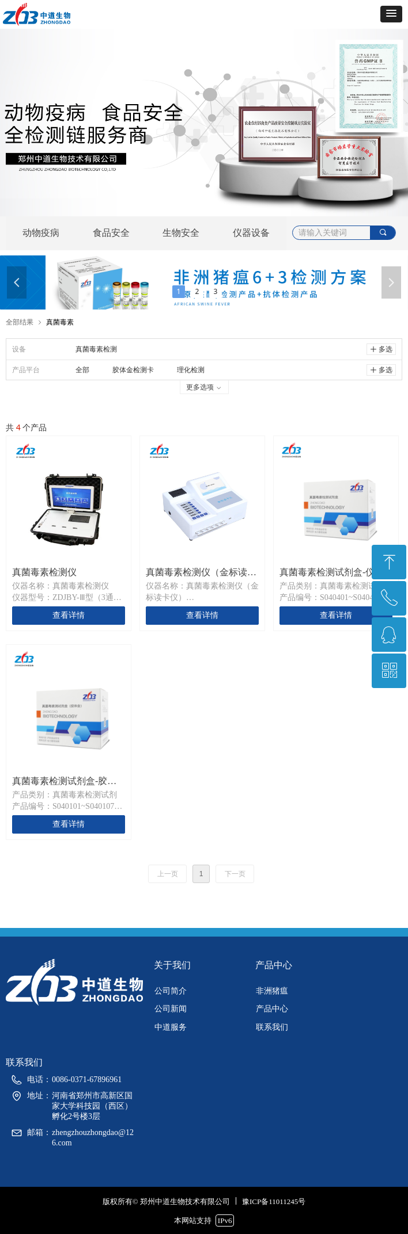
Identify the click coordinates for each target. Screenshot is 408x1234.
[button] (391, 14)
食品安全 (111, 233)
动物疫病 (40, 233)
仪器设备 (251, 233)
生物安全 (181, 233)
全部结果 (19, 322)
